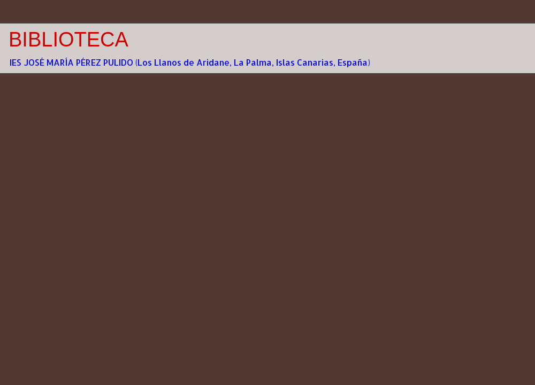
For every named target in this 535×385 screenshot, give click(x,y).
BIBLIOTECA (68, 39)
